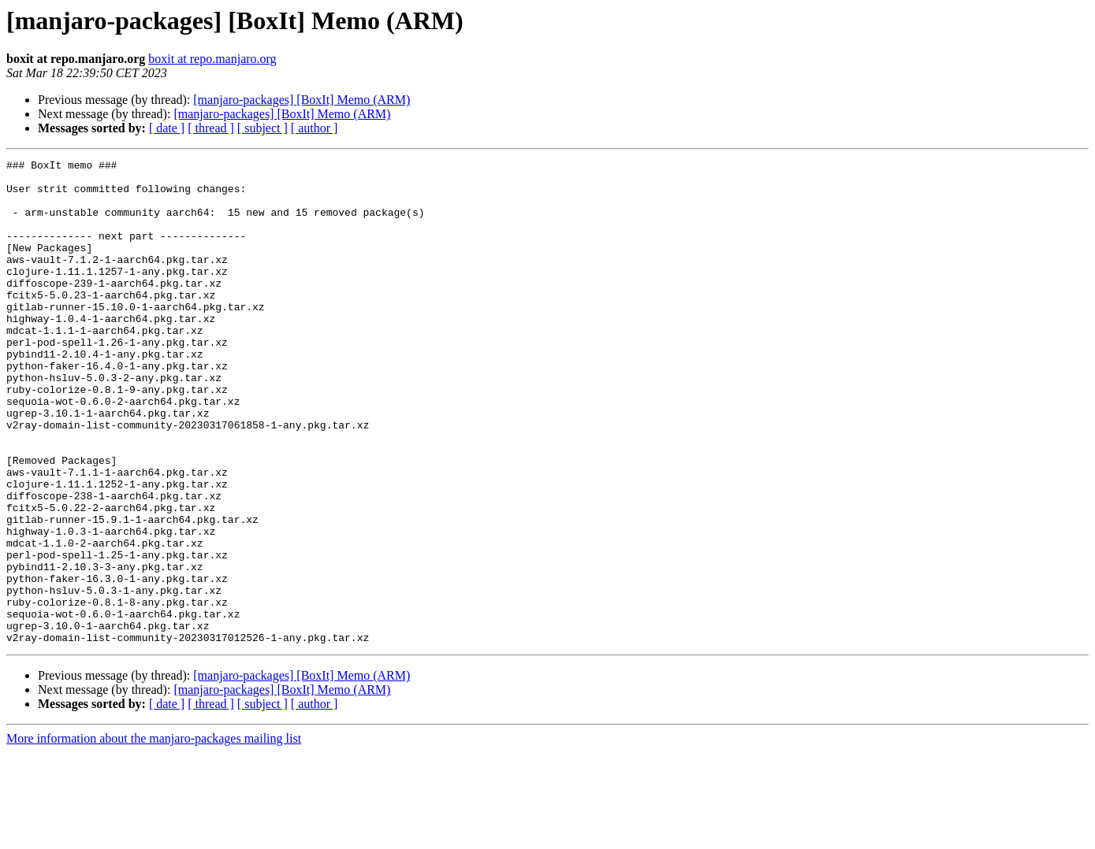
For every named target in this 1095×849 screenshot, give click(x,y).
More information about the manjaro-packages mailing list (153, 835)
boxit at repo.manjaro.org (212, 58)
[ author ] (314, 128)
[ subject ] (262, 128)
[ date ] (166, 128)
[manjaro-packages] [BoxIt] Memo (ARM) (301, 99)
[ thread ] (211, 128)
